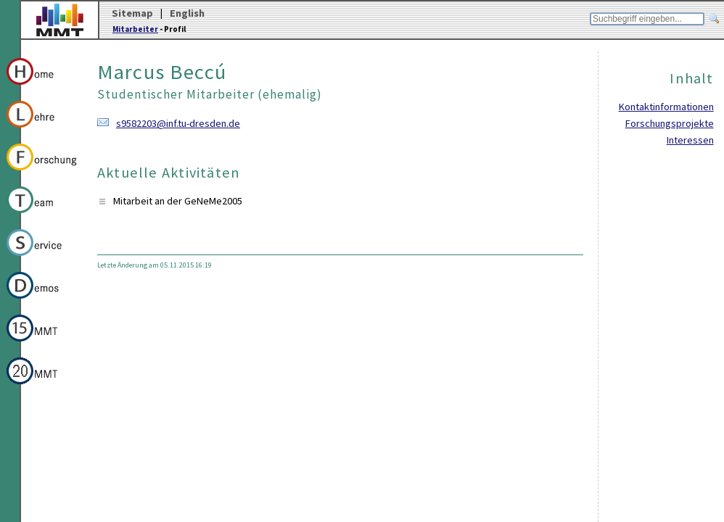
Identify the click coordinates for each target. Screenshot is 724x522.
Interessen (690, 139)
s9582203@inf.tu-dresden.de (178, 123)
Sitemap (132, 13)
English (187, 13)
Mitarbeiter (135, 29)
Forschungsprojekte (669, 123)
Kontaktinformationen (666, 106)
